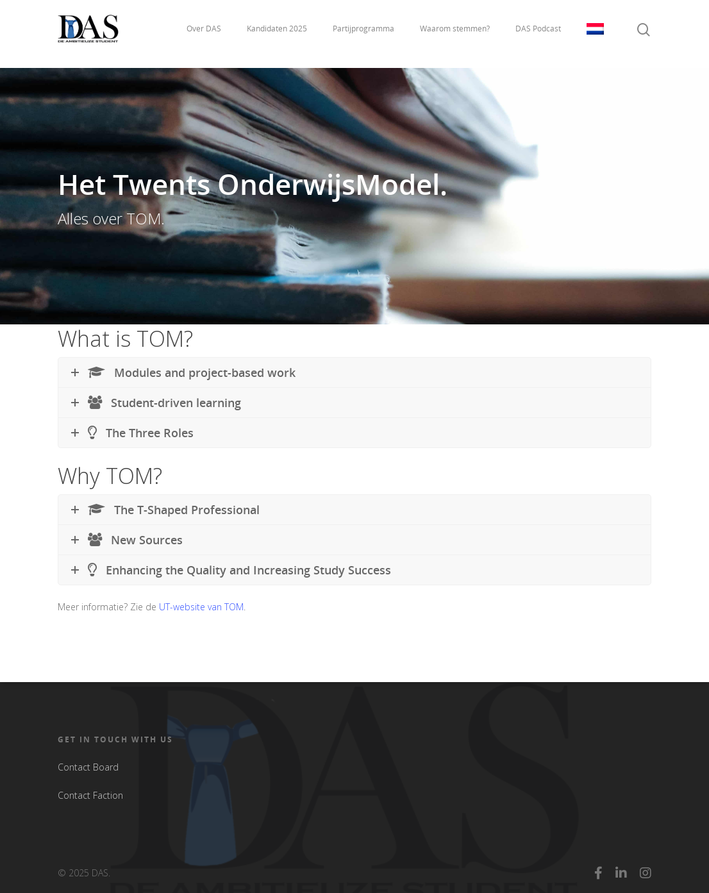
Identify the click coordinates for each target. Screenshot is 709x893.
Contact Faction (90, 795)
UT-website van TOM (201, 607)
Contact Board (88, 767)
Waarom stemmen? (455, 33)
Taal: (595, 34)
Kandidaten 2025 (277, 33)
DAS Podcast (538, 33)
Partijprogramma (363, 33)
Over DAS (204, 33)
